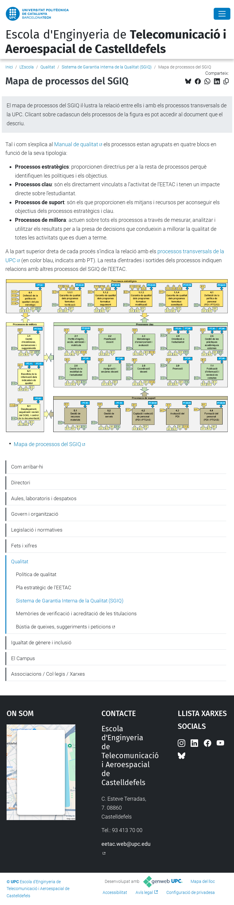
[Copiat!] (226, 81)
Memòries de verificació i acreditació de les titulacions (76, 613)
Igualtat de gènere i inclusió (41, 642)
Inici (9, 67)
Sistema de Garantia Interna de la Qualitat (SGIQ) (107, 67)
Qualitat (47, 67)
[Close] (222, 14)
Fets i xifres (24, 546)
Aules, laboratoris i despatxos (44, 498)
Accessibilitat (115, 892)
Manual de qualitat (76, 144)
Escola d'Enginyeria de (115, 42)
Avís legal (144, 892)
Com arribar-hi (27, 467)
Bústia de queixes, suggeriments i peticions (63, 627)
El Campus (23, 658)
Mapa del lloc (203, 881)
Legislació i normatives (37, 530)
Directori (20, 483)
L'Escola (26, 67)
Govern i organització (34, 514)
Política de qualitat (36, 574)
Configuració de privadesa (190, 892)
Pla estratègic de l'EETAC (43, 587)
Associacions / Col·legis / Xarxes (48, 674)
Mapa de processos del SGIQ (47, 444)
